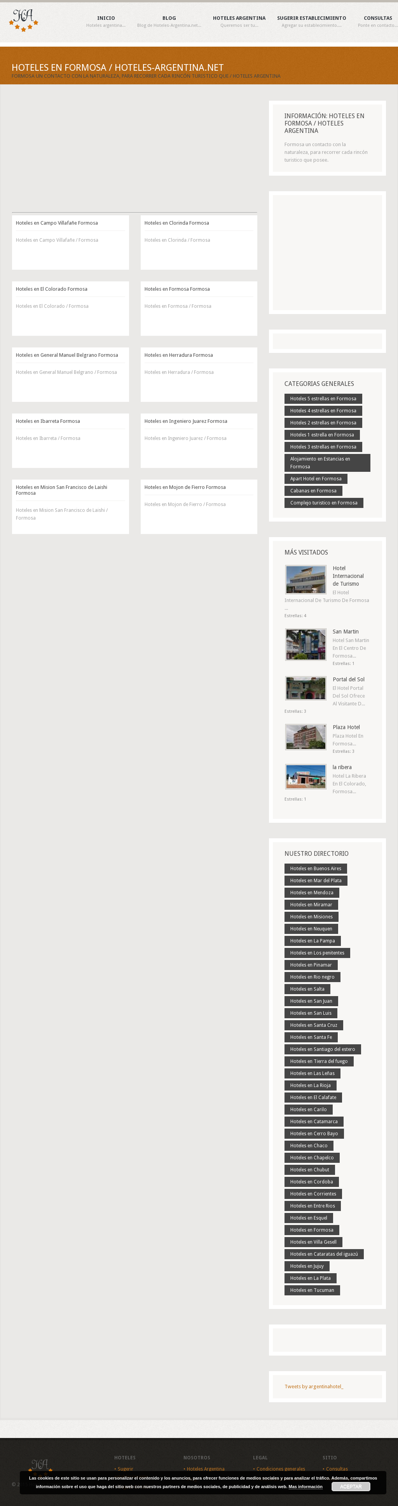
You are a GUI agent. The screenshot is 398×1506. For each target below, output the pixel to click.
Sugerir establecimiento (311, 22)
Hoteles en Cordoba (311, 1182)
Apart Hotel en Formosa (316, 479)
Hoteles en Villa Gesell (313, 1242)
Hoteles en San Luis (311, 1013)
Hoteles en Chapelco (312, 1157)
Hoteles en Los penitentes (317, 953)
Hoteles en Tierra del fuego (319, 1061)
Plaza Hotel (346, 727)
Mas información (306, 1486)
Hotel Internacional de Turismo (348, 576)
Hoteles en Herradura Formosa (179, 355)
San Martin (346, 631)
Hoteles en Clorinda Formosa (177, 223)
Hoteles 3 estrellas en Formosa (323, 447)
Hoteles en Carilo (308, 1109)
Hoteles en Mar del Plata (316, 880)
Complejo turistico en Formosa (324, 503)
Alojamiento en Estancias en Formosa (320, 462)
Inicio (106, 22)
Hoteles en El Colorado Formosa (51, 289)
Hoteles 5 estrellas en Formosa (323, 398)
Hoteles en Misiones (311, 917)
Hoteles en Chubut (309, 1170)
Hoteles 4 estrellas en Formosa (323, 411)
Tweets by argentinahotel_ (314, 1386)
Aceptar (351, 1486)
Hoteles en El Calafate (313, 1097)
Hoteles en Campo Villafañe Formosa (57, 223)
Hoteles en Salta (307, 989)
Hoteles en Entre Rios (312, 1206)
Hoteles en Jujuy (307, 1266)
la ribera (342, 767)
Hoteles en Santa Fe (311, 1037)
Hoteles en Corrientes (313, 1194)
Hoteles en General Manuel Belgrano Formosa (67, 355)
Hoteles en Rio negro (312, 977)
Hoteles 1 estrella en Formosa (322, 435)
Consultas (378, 22)
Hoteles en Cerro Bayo (314, 1133)
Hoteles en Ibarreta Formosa (48, 421)
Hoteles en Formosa (311, 1230)
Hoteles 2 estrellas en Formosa (323, 423)
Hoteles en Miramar (311, 904)
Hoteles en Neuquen (311, 929)
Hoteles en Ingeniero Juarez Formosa (186, 421)
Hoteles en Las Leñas (312, 1073)
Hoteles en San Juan (311, 1001)
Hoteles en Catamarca (314, 1121)
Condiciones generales (281, 1469)
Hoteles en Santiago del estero (322, 1049)
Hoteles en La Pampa (312, 941)
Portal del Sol (349, 679)
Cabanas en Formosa (313, 491)
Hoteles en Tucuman (312, 1290)
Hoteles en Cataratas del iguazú (324, 1254)
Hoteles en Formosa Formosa (177, 289)
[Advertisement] (134, 155)
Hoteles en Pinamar (311, 965)
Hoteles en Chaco (309, 1145)
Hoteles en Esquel (308, 1218)
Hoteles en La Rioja (310, 1085)
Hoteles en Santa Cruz (313, 1025)
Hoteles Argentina (239, 22)
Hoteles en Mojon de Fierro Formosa (185, 487)
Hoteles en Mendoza (311, 892)
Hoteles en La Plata (310, 1278)
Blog (169, 22)
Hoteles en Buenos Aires (315, 868)
